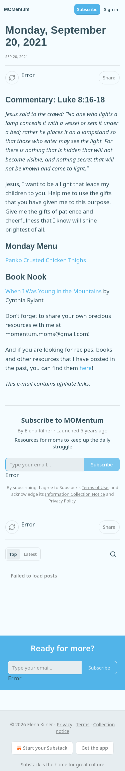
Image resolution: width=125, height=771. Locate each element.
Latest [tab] (30, 554)
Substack (30, 764)
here (86, 368)
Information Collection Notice (75, 494)
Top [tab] (13, 554)
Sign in (111, 9)
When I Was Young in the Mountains (53, 291)
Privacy (64, 724)
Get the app (94, 748)
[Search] (113, 554)
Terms (82, 724)
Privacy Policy (62, 501)
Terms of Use (95, 487)
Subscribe (87, 9)
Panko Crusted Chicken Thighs (45, 260)
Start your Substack (41, 748)
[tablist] (23, 554)
